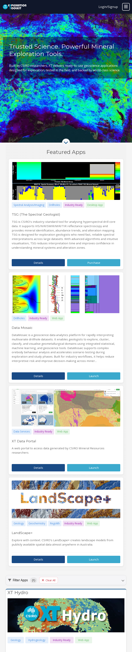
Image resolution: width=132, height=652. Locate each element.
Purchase (93, 263)
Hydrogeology (36, 640)
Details (38, 263)
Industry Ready (62, 640)
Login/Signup (108, 7)
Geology (16, 640)
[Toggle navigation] (126, 7)
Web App (83, 640)
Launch (94, 376)
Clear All (48, 580)
